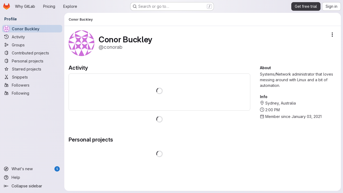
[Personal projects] (32, 61)
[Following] (32, 93)
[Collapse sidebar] (32, 186)
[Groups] (32, 45)
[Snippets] (32, 77)
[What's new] (32, 169)
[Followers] (32, 85)
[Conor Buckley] (32, 28)
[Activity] (32, 36)
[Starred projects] (32, 69)
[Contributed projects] (32, 53)
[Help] (32, 177)
